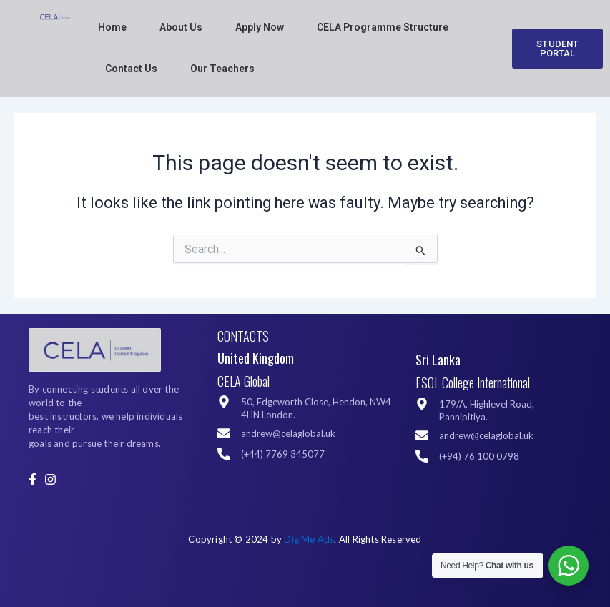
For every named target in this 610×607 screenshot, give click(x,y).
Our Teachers (222, 68)
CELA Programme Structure (382, 27)
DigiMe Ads (309, 539)
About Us (180, 27)
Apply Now (259, 27)
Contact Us (131, 68)
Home (112, 27)
